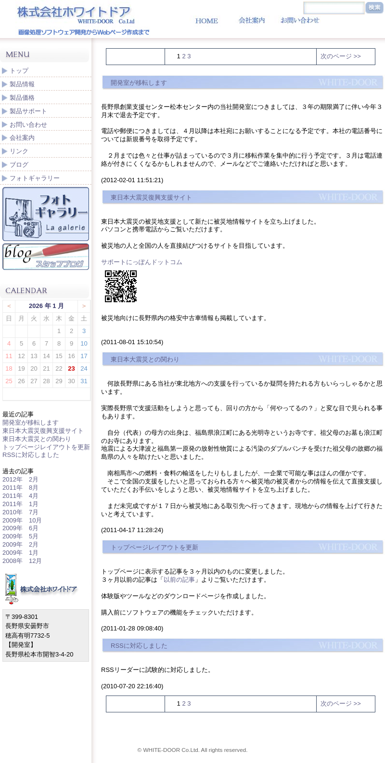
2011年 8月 (20, 487)
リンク (19, 151)
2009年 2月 (20, 544)
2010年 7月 (20, 512)
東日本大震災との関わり (36, 438)
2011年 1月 (20, 504)
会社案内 (22, 137)
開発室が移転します (30, 422)
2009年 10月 (22, 520)
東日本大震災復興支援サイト (43, 430)
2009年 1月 (20, 552)
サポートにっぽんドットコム (141, 262)
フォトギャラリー (35, 178)
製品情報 (22, 84)
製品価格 (22, 97)
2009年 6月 (20, 528)
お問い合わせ (28, 124)
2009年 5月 (20, 536)
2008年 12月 (22, 560)
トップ (19, 70)
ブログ (19, 164)
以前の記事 (179, 579)
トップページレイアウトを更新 (46, 447)
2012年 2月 (20, 479)
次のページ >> (341, 56)
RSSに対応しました (30, 454)
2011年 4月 (20, 495)
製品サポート (28, 111)
